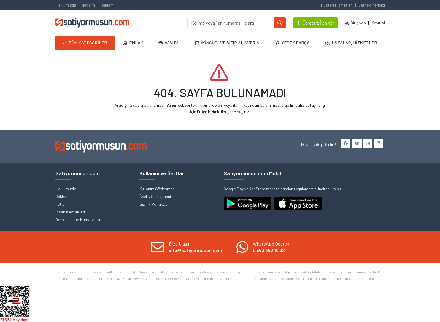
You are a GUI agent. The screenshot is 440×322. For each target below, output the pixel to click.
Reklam (107, 4)
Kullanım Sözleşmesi (157, 188)
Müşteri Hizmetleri (337, 4)
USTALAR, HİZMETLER (351, 42)
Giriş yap (358, 22)
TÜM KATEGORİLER (85, 42)
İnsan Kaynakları (70, 211)
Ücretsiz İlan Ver (315, 22)
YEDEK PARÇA (291, 42)
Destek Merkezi (371, 4)
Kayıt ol (378, 22)
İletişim (88, 4)
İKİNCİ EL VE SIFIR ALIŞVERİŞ (226, 42)
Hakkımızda (65, 4)
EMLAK (132, 42)
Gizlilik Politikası (153, 204)
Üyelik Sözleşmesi (155, 196)
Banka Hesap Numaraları (77, 219)
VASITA (168, 42)
